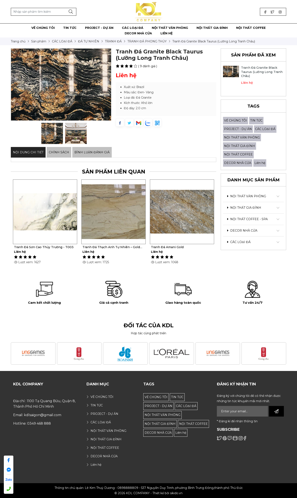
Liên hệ (259, 163)
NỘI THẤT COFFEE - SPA (247, 219)
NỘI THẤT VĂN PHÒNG (242, 137)
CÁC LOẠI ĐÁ (265, 129)
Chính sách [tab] (59, 152)
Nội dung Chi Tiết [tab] (28, 152)
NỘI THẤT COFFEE (238, 154)
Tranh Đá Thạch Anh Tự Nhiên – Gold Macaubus (111, 247)
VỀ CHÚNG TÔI (235, 120)
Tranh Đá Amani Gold (167, 247)
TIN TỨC (256, 120)
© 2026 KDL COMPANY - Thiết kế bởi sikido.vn (148, 493)
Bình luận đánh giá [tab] (92, 152)
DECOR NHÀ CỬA (237, 163)
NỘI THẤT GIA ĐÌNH (239, 146)
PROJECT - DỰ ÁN (238, 129)
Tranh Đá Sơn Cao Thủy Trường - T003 (44, 247)
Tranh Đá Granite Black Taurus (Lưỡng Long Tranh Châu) (262, 72)
